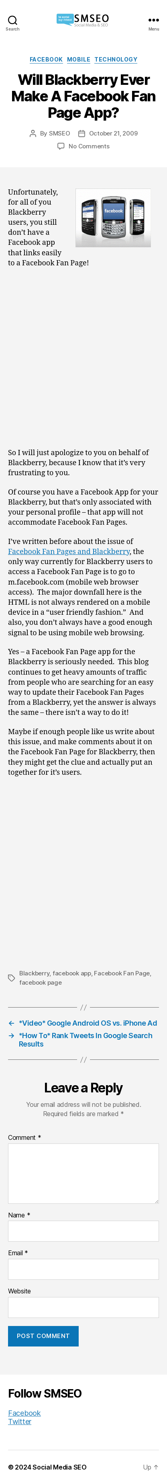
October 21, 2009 (113, 133)
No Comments (89, 146)
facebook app (72, 973)
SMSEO (59, 133)
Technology (115, 59)
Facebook (46, 59)
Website (19, 1291)
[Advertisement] (83, 361)
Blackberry (34, 973)
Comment (24, 1137)
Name (19, 1215)
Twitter (19, 1421)
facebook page (40, 982)
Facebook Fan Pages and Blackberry (69, 551)
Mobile (78, 59)
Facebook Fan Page (122, 973)
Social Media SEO (60, 1467)
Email (18, 1253)
